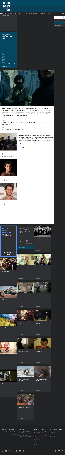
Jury (19, 13)
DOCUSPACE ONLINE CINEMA (8, 253)
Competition (12, 431)
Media (49, 13)
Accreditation (45, 434)
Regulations (37, 432)
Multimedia (44, 435)
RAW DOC (21, 434)
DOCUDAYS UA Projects (53, 430)
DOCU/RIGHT (58, 25)
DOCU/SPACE (53, 436)
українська (8, 1)
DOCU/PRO (24, 13)
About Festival (42, 13)
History (35, 442)
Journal (4, 429)
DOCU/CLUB (52, 435)
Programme (3, 13)
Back (2, 28)
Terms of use (61, 430)
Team (35, 436)
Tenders (36, 441)
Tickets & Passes (12, 13)
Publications (5, 431)
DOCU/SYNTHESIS (33, 13)
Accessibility (37, 439)
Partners (36, 438)
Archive (35, 444)
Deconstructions (13, 434)
